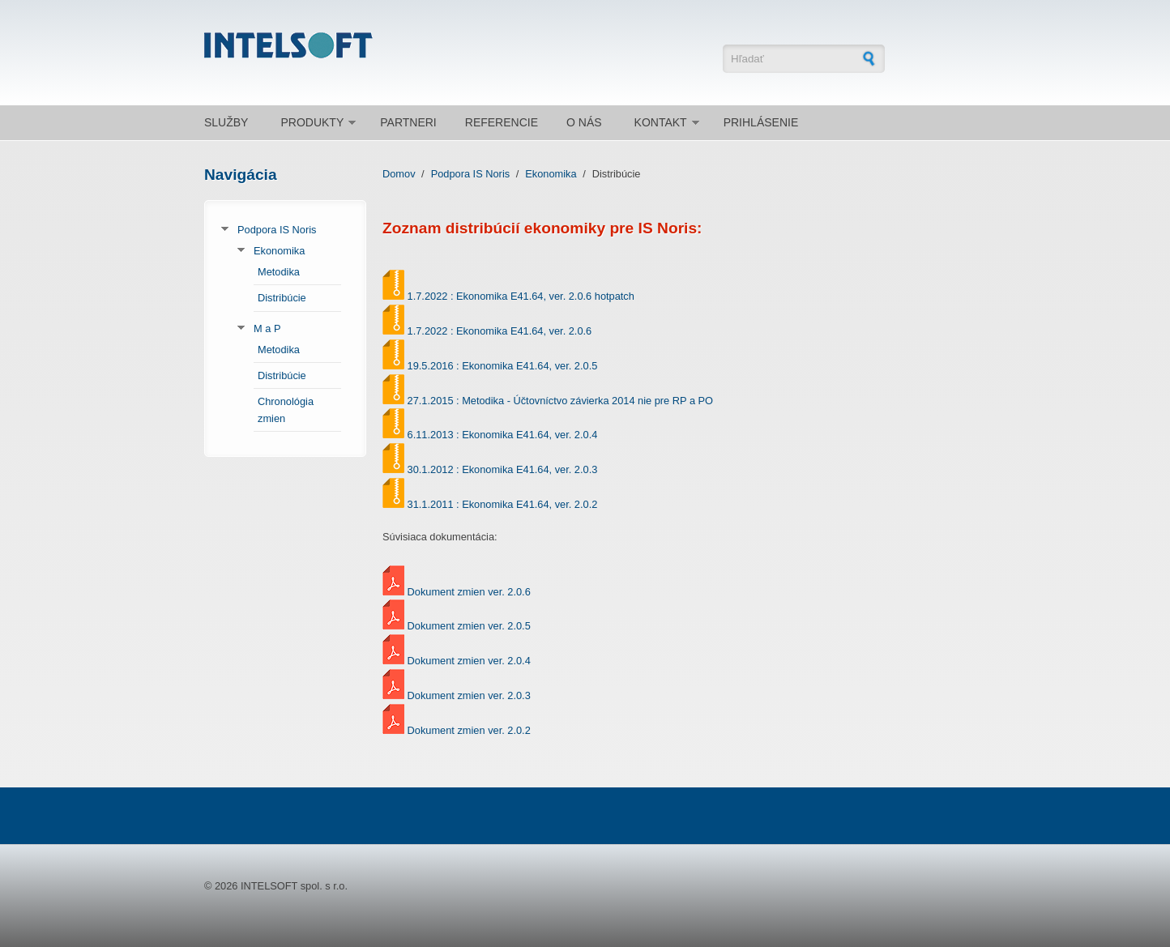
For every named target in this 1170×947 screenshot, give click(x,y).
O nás (584, 122)
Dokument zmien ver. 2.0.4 (469, 661)
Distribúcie (282, 298)
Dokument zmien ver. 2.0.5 (469, 626)
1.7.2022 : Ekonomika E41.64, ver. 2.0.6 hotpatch (521, 296)
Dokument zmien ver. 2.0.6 (469, 592)
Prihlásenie (761, 122)
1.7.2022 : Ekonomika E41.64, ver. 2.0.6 (500, 331)
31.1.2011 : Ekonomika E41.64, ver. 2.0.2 (503, 504)
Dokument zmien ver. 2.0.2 (469, 730)
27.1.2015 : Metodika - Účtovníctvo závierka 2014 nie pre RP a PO (560, 401)
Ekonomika (279, 251)
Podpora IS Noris (276, 230)
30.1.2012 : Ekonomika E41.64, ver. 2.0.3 (503, 469)
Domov (399, 174)
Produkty (312, 122)
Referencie (501, 122)
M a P (267, 328)
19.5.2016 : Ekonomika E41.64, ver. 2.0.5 (503, 366)
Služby (226, 122)
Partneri (408, 122)
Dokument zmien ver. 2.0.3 (469, 695)
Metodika (279, 272)
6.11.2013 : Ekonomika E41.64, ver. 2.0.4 (503, 435)
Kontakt (660, 122)
